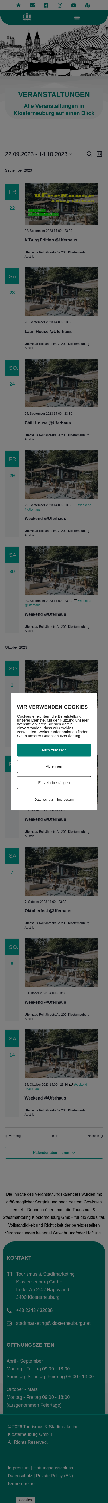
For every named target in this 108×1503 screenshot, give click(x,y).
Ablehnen (54, 766)
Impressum (65, 800)
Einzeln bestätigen (54, 782)
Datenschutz (43, 800)
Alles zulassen (54, 750)
